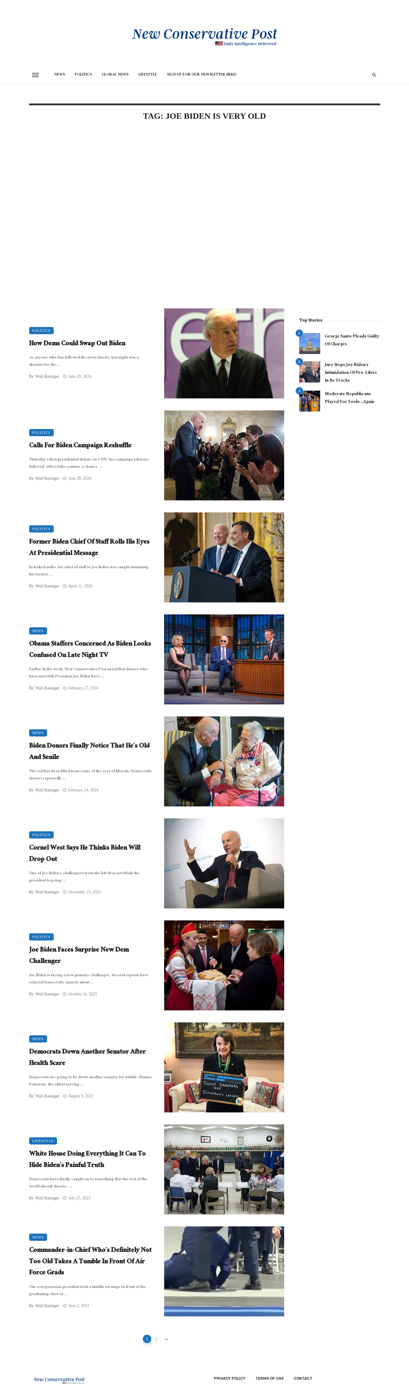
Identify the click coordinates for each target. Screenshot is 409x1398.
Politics (83, 75)
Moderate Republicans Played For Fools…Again (349, 398)
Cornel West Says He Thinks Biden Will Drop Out (84, 854)
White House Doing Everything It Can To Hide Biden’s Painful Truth (87, 1160)
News (59, 75)
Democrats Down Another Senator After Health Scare (87, 1058)
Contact (303, 1378)
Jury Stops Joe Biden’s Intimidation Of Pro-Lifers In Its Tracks (351, 373)
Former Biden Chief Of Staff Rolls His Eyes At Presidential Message (89, 548)
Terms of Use (269, 1378)
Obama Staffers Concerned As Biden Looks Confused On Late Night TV (90, 650)
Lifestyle (147, 75)
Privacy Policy (229, 1378)
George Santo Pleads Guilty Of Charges (352, 340)
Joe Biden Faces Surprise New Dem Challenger (79, 956)
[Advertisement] (156, 178)
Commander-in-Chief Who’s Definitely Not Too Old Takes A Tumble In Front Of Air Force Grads (90, 1262)
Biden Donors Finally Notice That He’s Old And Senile (89, 752)
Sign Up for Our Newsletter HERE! (202, 75)
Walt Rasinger (47, 376)
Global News (115, 75)
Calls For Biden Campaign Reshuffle (80, 446)
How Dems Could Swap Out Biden (77, 344)
